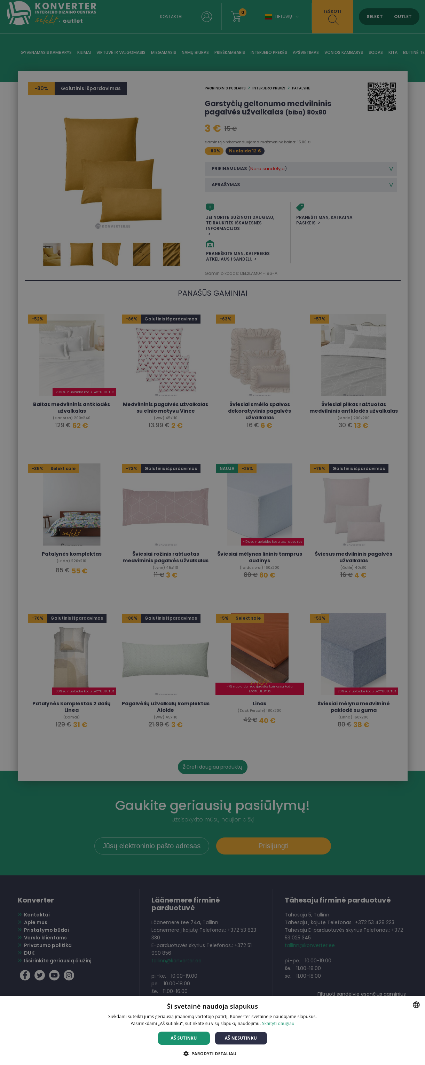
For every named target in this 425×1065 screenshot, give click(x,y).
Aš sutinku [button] (184, 1038)
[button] (213, 1053)
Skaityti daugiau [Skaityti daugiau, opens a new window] (278, 1023)
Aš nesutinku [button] (241, 1038)
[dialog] (212, 532)
